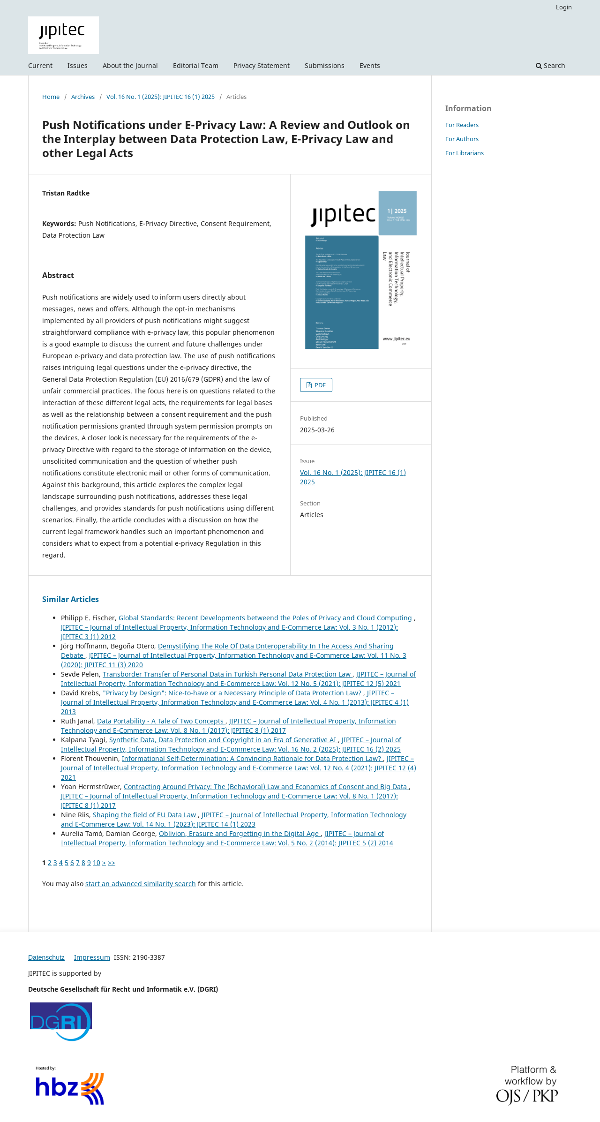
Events (370, 65)
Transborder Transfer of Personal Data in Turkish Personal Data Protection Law (227, 674)
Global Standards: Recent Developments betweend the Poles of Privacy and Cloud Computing (266, 617)
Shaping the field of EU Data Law (145, 814)
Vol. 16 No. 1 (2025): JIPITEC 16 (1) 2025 (160, 96)
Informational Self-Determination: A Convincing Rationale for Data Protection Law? (252, 758)
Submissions (325, 65)
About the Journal (130, 65)
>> (111, 862)
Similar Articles (70, 599)
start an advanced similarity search (140, 883)
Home (51, 96)
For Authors (462, 139)
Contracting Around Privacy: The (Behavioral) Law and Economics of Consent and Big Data (266, 786)
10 (96, 862)
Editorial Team (195, 65)
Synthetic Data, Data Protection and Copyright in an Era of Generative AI (223, 739)
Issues (78, 65)
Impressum (92, 957)
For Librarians (464, 153)
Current (40, 65)
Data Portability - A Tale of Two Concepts (161, 720)
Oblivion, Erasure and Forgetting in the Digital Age (240, 833)
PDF (319, 385)
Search (550, 65)
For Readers (462, 124)
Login (564, 7)
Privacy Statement (261, 65)
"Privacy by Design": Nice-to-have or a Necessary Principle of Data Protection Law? (233, 692)
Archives (83, 96)
